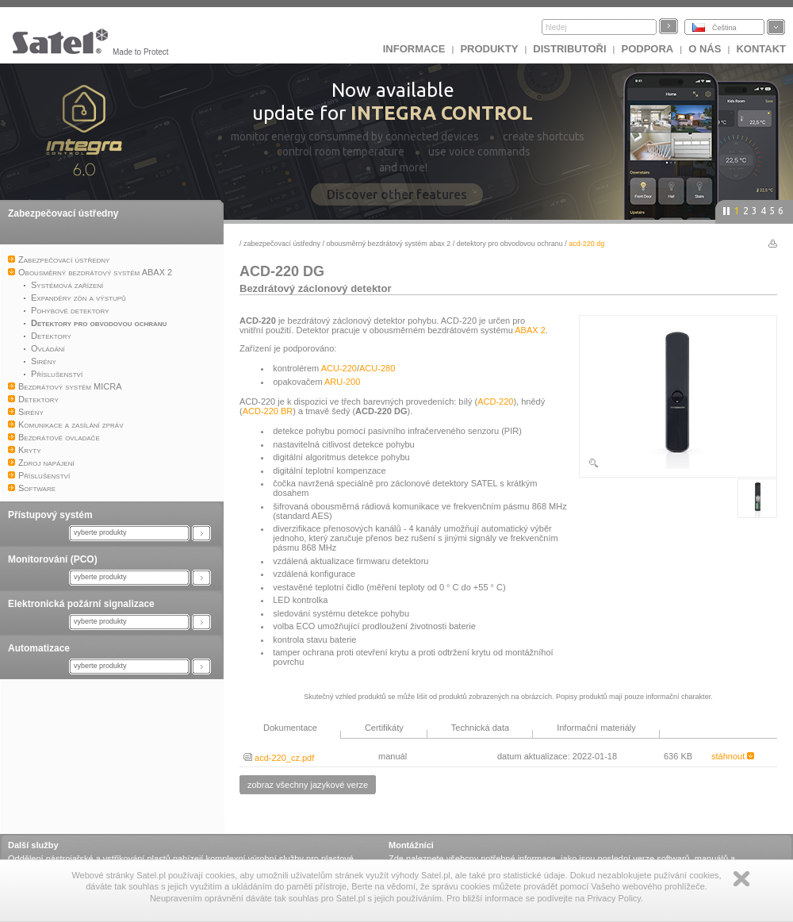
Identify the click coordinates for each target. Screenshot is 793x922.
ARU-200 (342, 381)
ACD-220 (495, 401)
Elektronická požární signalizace (81, 603)
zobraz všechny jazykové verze (307, 784)
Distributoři (569, 49)
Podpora (648, 49)
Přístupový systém (50, 515)
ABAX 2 (530, 330)
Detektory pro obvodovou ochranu (510, 244)
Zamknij (741, 878)
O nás (704, 49)
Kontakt (761, 49)
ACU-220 (339, 368)
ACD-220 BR (268, 411)
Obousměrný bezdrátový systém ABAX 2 (389, 244)
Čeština (724, 28)
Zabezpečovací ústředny (63, 213)
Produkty (489, 49)
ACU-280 (377, 368)
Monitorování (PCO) (53, 559)
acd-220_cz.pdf (278, 758)
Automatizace (39, 648)
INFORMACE (414, 49)
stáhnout (732, 756)
